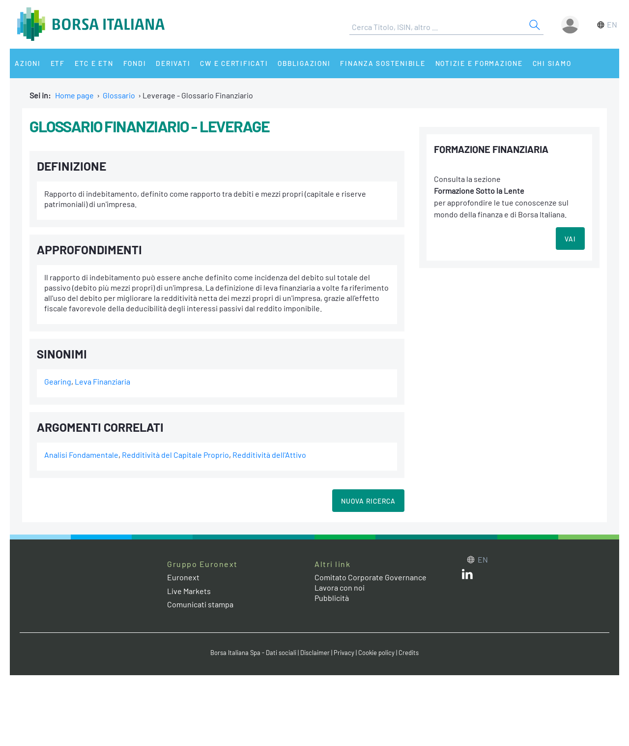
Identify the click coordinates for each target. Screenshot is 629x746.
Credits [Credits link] (409, 652)
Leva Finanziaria (102, 381)
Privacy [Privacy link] (344, 652)
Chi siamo (552, 63)
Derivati (173, 63)
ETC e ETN (94, 63)
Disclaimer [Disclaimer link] (315, 652)
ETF (58, 63)
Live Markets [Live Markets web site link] (189, 591)
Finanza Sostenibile (382, 63)
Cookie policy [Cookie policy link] (376, 652)
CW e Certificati (234, 63)
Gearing (57, 381)
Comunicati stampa (200, 604)
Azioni (28, 63)
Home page (74, 95)
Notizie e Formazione (479, 63)
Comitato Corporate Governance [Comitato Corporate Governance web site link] (370, 577)
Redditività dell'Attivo (269, 454)
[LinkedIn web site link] (467, 576)
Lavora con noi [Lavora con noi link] (339, 587)
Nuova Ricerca (368, 501)
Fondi (134, 63)
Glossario (119, 95)
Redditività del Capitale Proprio (175, 454)
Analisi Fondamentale (81, 454)
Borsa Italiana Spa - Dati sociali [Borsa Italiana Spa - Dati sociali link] (253, 652)
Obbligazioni (304, 63)
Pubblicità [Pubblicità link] (331, 597)
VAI (570, 239)
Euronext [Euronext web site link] (183, 577)
